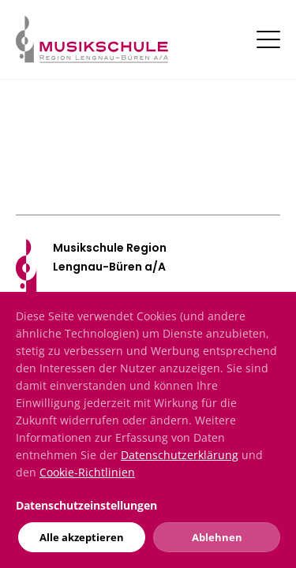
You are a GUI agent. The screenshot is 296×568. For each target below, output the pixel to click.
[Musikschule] (92, 38)
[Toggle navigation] (268, 39)
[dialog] (148, 430)
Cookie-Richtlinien (87, 472)
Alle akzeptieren (81, 537)
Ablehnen (217, 537)
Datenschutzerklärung (179, 454)
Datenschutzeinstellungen (86, 505)
